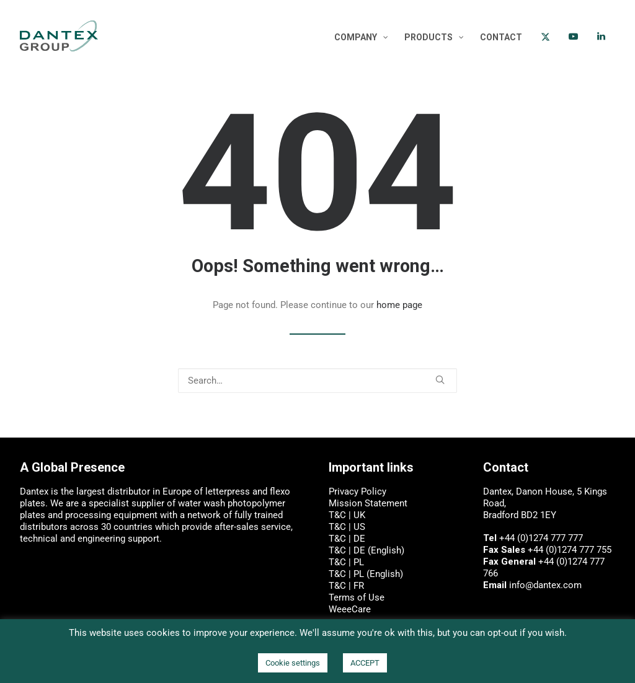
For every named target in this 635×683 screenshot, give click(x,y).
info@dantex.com (545, 585)
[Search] (317, 380)
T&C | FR (346, 585)
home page (399, 305)
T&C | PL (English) (366, 573)
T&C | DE (347, 538)
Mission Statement (368, 503)
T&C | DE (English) (366, 550)
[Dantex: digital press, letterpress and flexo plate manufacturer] (59, 35)
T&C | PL (346, 562)
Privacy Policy (357, 491)
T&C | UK (347, 515)
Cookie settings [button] (292, 663)
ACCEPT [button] (365, 663)
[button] (440, 380)
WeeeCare (350, 609)
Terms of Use (356, 597)
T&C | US (347, 526)
